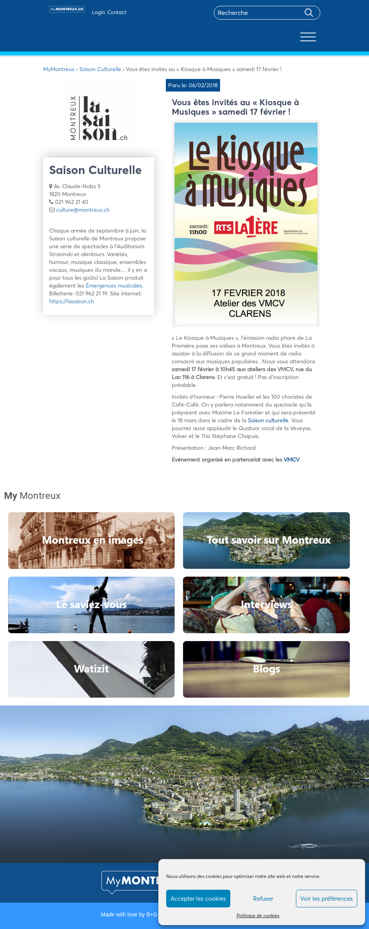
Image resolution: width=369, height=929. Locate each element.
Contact (117, 12)
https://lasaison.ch (71, 301)
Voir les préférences (326, 898)
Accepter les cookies (198, 898)
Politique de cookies (258, 915)
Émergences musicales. (114, 285)
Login (98, 12)
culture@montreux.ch (83, 209)
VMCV (291, 459)
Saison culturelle (268, 420)
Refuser (263, 898)
